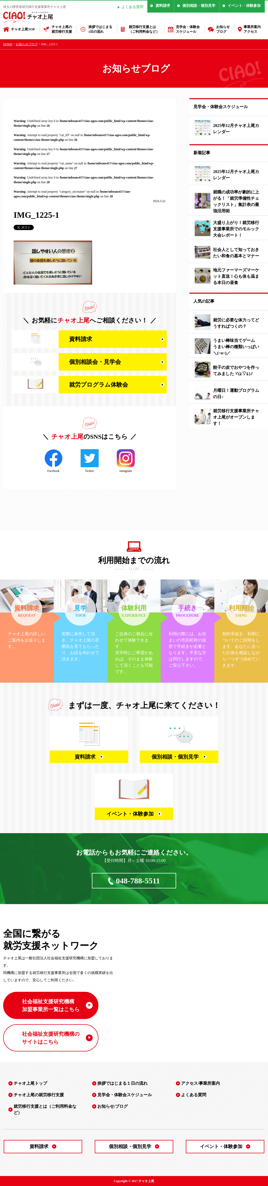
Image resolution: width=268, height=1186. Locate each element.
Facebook (53, 461)
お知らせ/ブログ (112, 1106)
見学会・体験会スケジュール (188, 29)
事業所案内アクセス (252, 29)
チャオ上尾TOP (23, 29)
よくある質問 (132, 7)
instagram (126, 461)
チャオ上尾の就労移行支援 (62, 29)
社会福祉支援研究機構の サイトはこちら (51, 1038)
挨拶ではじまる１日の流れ (122, 1083)
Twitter (90, 461)
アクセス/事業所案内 (200, 1083)
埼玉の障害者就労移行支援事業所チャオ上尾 (34, 7)
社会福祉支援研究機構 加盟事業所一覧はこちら (51, 1005)
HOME (7, 44)
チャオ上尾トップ (30, 1083)
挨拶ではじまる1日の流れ (100, 29)
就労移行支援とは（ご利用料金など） (144, 29)
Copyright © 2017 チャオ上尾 (134, 1181)
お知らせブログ (223, 29)
